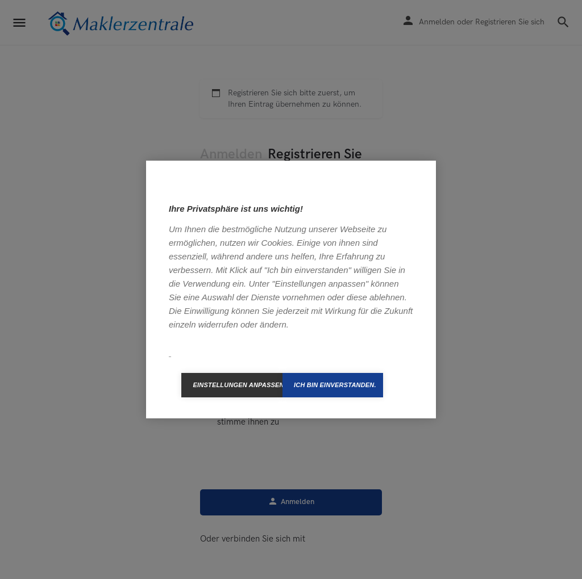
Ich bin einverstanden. (335, 384)
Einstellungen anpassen (237, 384)
